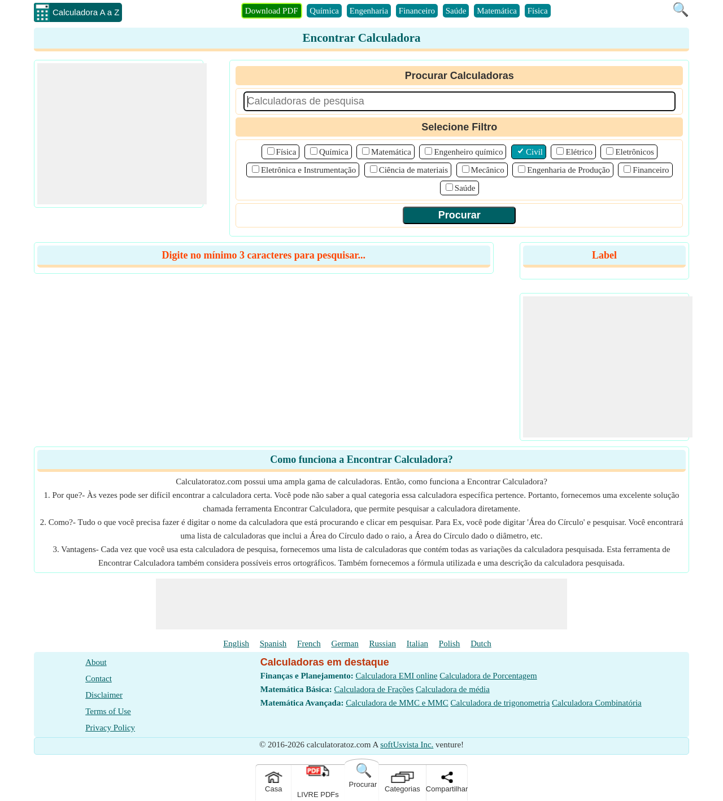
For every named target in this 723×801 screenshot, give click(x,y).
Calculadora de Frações (374, 689)
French (309, 643)
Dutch (481, 643)
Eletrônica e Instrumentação (308, 169)
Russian (383, 643)
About (96, 662)
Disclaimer (104, 694)
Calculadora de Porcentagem (488, 675)
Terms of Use (108, 711)
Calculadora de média (453, 689)
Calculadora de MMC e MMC (397, 702)
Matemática (497, 10)
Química (324, 10)
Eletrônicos (634, 151)
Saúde (456, 10)
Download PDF (271, 10)
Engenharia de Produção (568, 169)
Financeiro (417, 10)
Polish (449, 643)
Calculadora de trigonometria (500, 702)
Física (538, 10)
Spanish (273, 643)
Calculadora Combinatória (597, 702)
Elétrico (578, 151)
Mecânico (487, 169)
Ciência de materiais (413, 169)
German (344, 643)
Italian (417, 643)
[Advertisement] (122, 133)
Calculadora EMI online (397, 675)
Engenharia (369, 10)
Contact (98, 678)
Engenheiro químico (468, 151)
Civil (534, 151)
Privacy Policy (110, 727)
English (236, 643)
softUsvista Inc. (406, 744)
